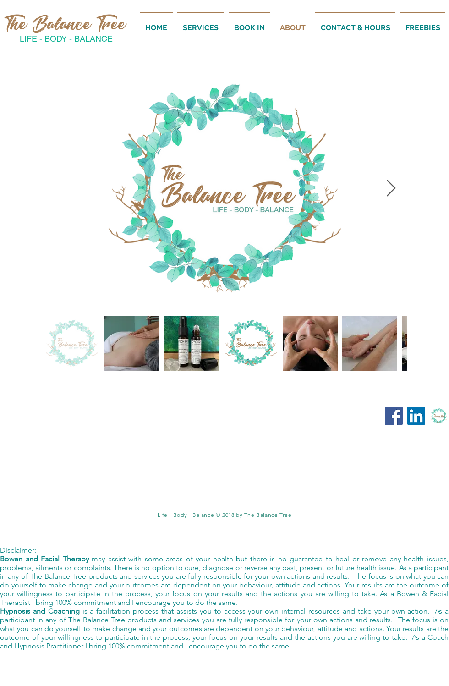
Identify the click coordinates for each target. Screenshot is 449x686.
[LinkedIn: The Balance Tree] (416, 416)
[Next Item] (391, 189)
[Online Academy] (439, 416)
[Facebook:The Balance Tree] (394, 416)
